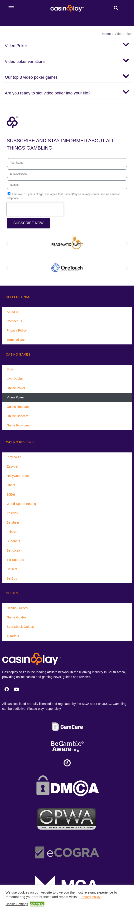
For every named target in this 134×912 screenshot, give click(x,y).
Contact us (14, 321)
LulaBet (12, 532)
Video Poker (16, 46)
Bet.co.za (13, 550)
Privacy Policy (17, 330)
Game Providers (18, 425)
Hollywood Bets (18, 476)
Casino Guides (17, 608)
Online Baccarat (18, 416)
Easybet (12, 466)
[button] (67, 44)
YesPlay (12, 513)
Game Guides (16, 617)
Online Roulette (18, 406)
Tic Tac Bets (15, 560)
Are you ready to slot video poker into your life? (47, 93)
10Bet (11, 494)
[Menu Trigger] (11, 7)
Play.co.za (14, 457)
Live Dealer (15, 378)
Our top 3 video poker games (31, 77)
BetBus (12, 578)
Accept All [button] (37, 904)
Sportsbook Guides (20, 626)
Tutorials (13, 636)
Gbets (11, 485)
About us (13, 312)
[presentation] (35, 209)
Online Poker (16, 388)
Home (106, 34)
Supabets (13, 541)
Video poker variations (25, 61)
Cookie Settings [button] (17, 904)
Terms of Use (16, 340)
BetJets (12, 569)
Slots (10, 369)
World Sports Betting (21, 504)
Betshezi (13, 522)
